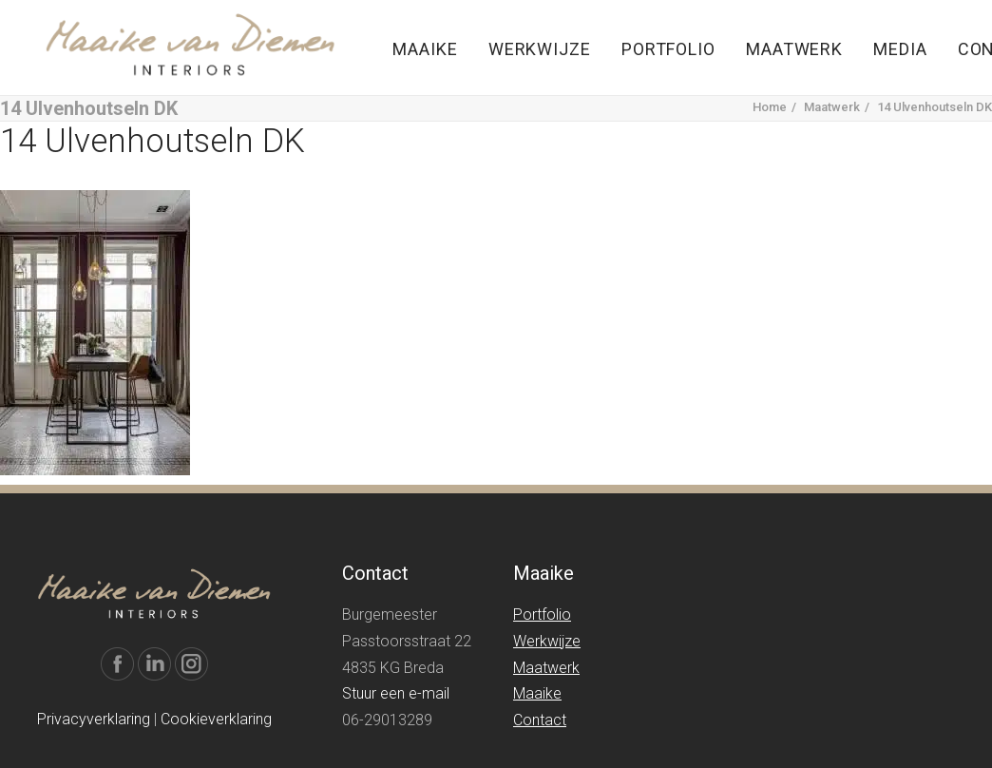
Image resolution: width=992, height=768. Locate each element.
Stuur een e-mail (395, 693)
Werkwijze (539, 49)
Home (770, 107)
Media (900, 49)
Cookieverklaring (216, 719)
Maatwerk (794, 49)
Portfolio (668, 49)
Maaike (424, 49)
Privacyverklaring (93, 719)
